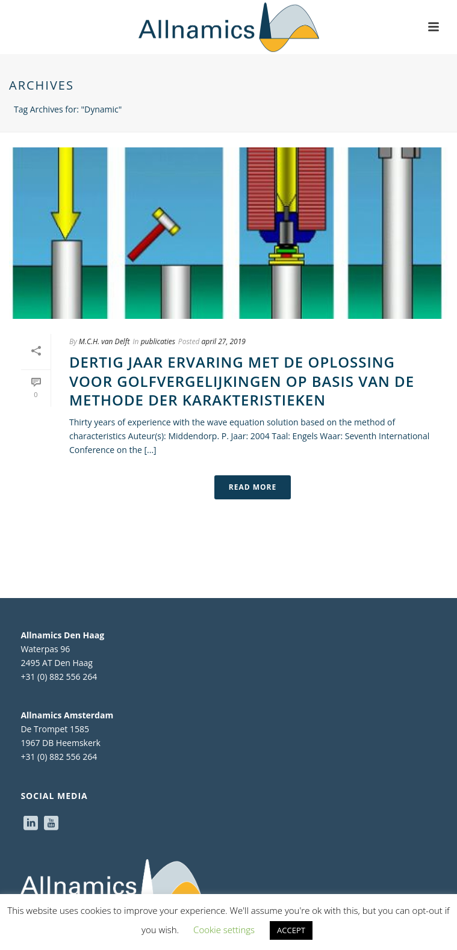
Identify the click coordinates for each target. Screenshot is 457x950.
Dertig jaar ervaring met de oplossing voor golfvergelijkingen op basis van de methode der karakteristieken (241, 380)
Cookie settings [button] (224, 930)
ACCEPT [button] (291, 930)
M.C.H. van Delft (104, 341)
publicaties (158, 341)
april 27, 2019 (224, 341)
